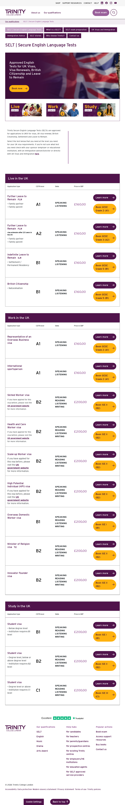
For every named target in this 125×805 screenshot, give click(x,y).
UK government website (18, 406)
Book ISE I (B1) (101, 526)
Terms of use (80, 789)
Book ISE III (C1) (102, 695)
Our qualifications (45, 727)
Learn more (102, 197)
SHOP (58, 3)
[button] (24, 29)
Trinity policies (94, 789)
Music (39, 741)
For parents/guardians (77, 741)
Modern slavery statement (45, 789)
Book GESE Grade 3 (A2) (102, 238)
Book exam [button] (101, 12)
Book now (17, 88)
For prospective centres (78, 746)
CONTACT (88, 3)
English (40, 736)
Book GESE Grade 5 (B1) (102, 267)
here (37, 154)
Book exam (101, 732)
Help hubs (71, 727)
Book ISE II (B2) (101, 407)
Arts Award (42, 751)
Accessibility (11, 789)
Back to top (59, 801)
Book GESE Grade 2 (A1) (102, 209)
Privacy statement (65, 789)
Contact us (101, 749)
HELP (96, 3)
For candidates (73, 732)
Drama (39, 746)
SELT (39, 732)
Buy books (101, 744)
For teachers (72, 736)
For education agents (76, 767)
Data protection (24, 789)
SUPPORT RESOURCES (72, 3)
